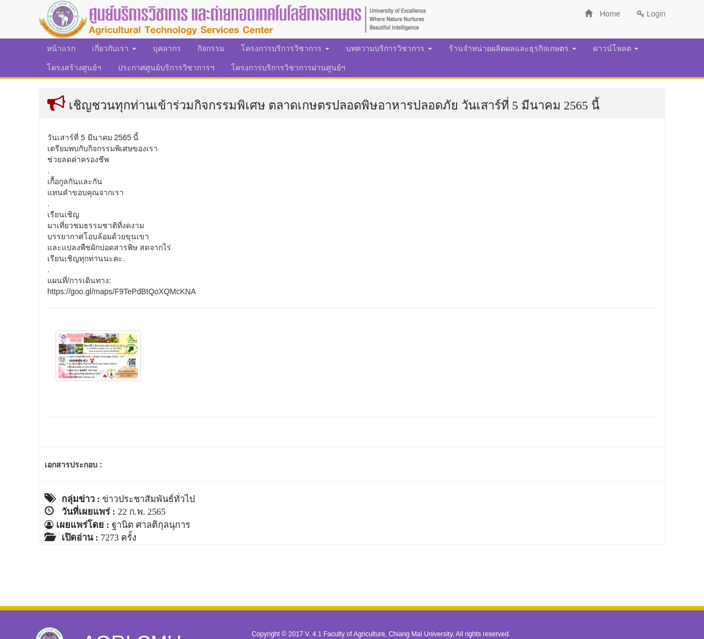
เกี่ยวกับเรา (114, 48)
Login (651, 13)
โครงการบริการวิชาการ (285, 48)
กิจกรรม (210, 48)
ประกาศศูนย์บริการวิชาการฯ (166, 67)
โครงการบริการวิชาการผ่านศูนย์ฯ (288, 67)
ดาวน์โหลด (616, 48)
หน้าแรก (61, 48)
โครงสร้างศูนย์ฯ (74, 67)
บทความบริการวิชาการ (389, 48)
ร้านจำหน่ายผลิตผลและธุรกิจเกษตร (512, 48)
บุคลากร (167, 48)
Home (602, 13)
